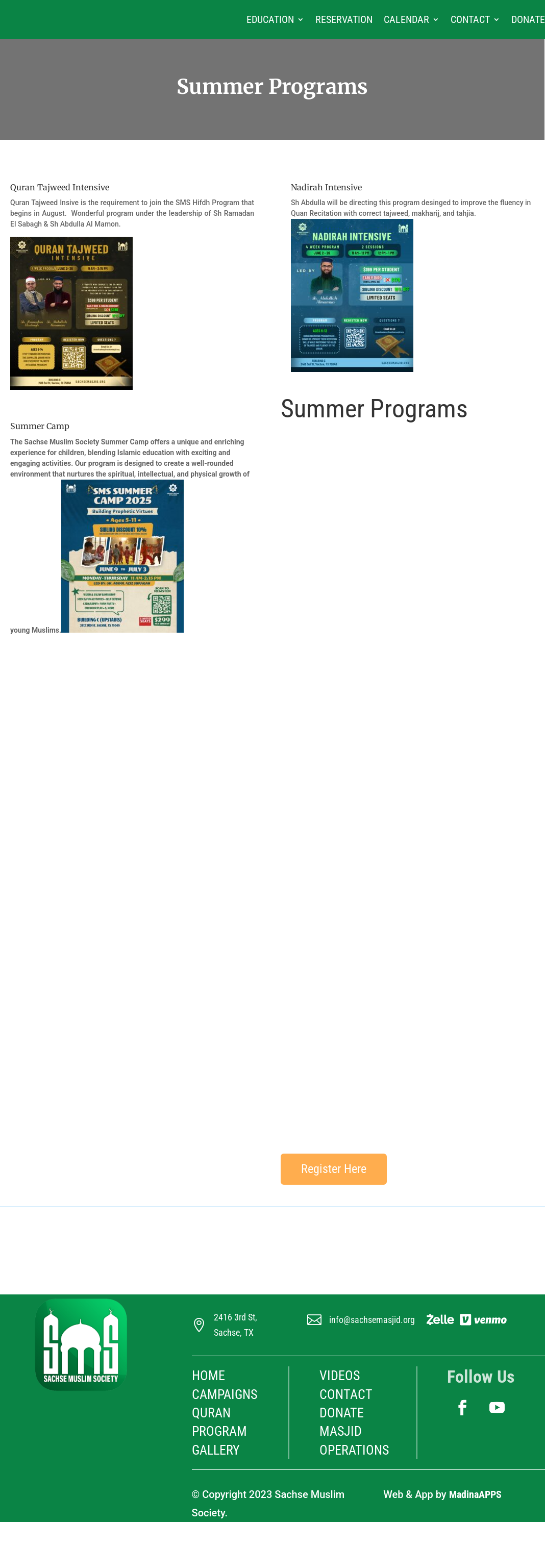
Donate (528, 19)
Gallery (216, 1450)
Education (270, 19)
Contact (470, 19)
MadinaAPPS (475, 1494)
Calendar (406, 19)
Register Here (333, 1169)
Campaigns (224, 1394)
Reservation (344, 19)
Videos (339, 1375)
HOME (208, 1375)
